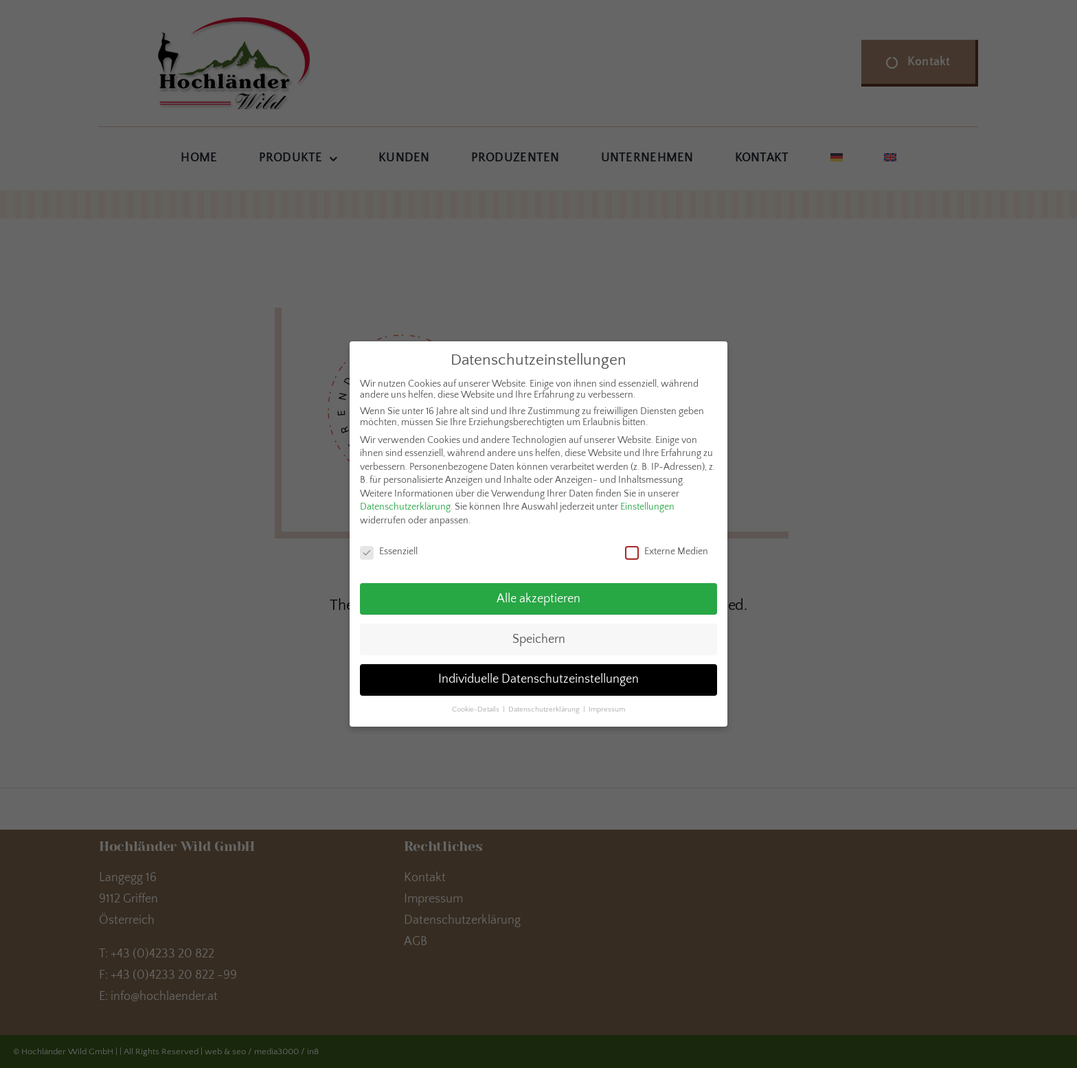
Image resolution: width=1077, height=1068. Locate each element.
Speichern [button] (538, 635)
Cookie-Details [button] (476, 706)
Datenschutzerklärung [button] (545, 706)
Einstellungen (647, 503)
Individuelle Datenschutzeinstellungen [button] (538, 676)
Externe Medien (666, 547)
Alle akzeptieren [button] (538, 595)
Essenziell (389, 547)
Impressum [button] (607, 706)
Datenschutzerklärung (405, 503)
